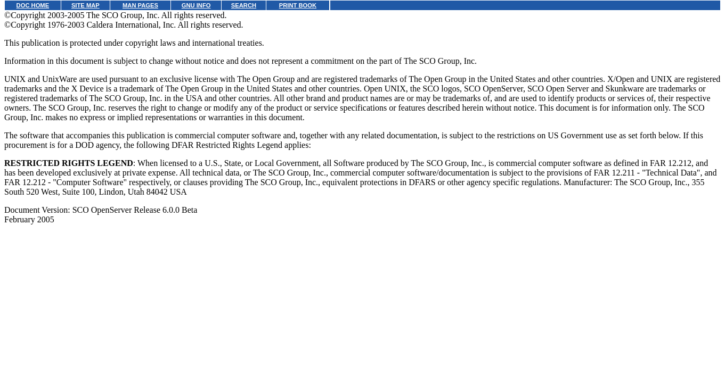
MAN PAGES (140, 5)
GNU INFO (196, 5)
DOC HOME (33, 5)
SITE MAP (85, 5)
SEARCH (243, 5)
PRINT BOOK (297, 5)
